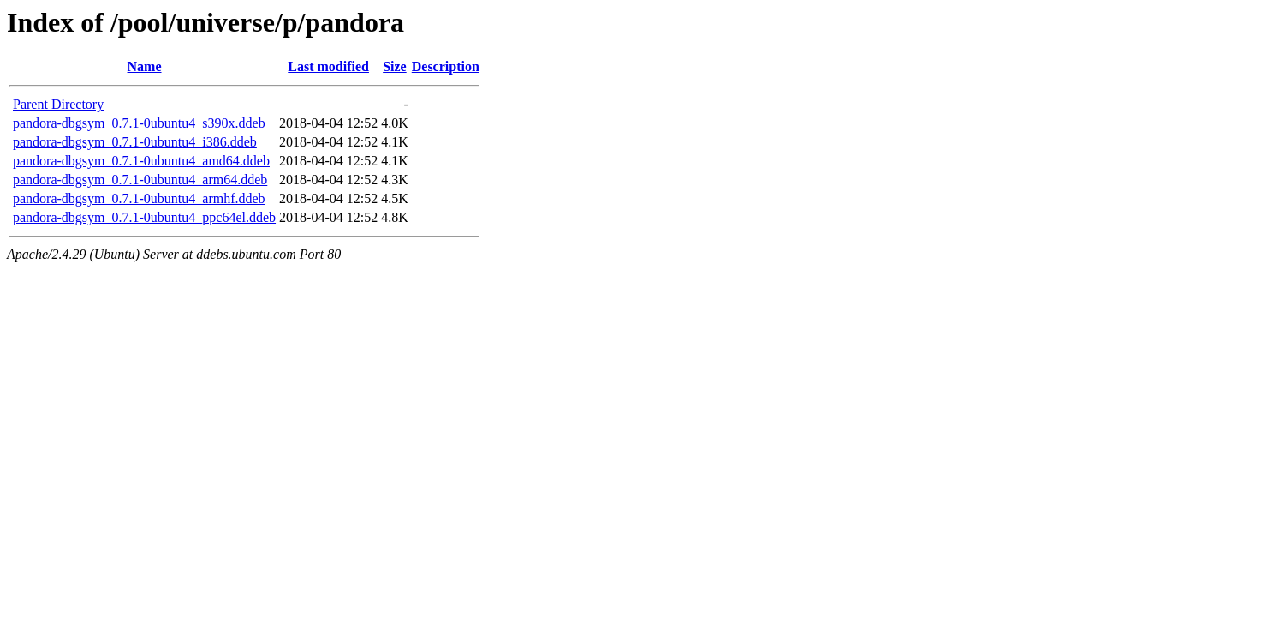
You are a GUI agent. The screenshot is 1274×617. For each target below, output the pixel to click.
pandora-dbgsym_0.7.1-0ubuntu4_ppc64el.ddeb (144, 217)
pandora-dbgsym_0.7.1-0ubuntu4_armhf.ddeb (139, 198)
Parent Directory (58, 104)
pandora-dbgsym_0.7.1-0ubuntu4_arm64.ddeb (140, 179)
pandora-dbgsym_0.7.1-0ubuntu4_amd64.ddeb (141, 160)
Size (395, 66)
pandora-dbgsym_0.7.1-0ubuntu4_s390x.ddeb (139, 123)
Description (445, 66)
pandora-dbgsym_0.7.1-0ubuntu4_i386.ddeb (135, 142)
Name (145, 66)
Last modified (328, 66)
